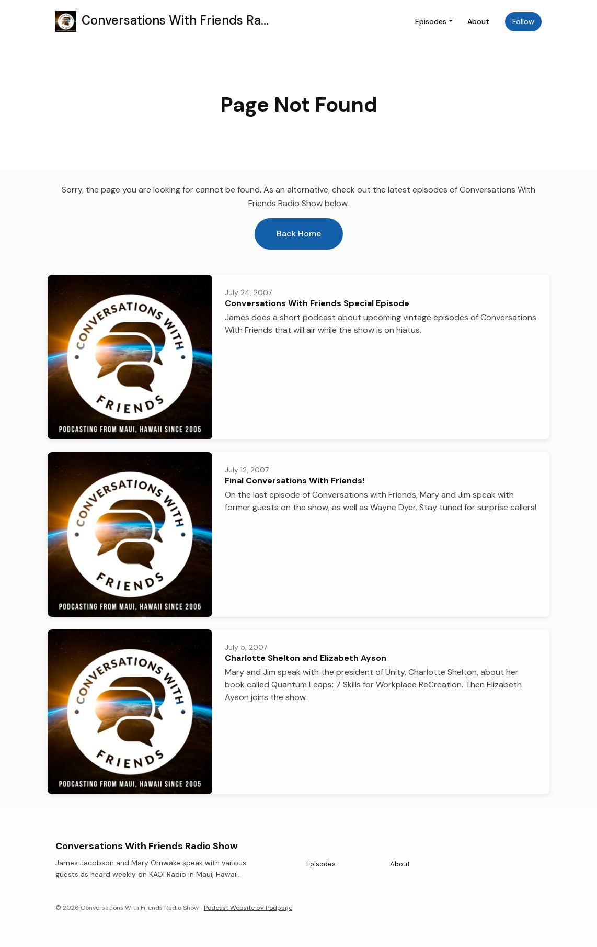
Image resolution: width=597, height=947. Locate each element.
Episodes (430, 21)
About (478, 21)
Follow (523, 21)
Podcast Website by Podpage (248, 908)
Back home (299, 233)
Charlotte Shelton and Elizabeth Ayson (305, 657)
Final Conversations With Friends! (294, 480)
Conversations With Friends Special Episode (317, 303)
